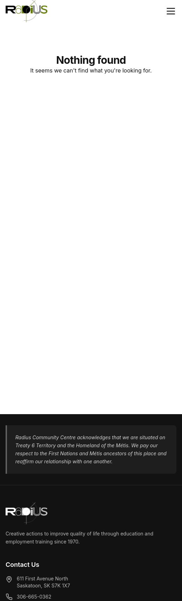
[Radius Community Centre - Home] (26, 11)
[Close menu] (170, 11)
